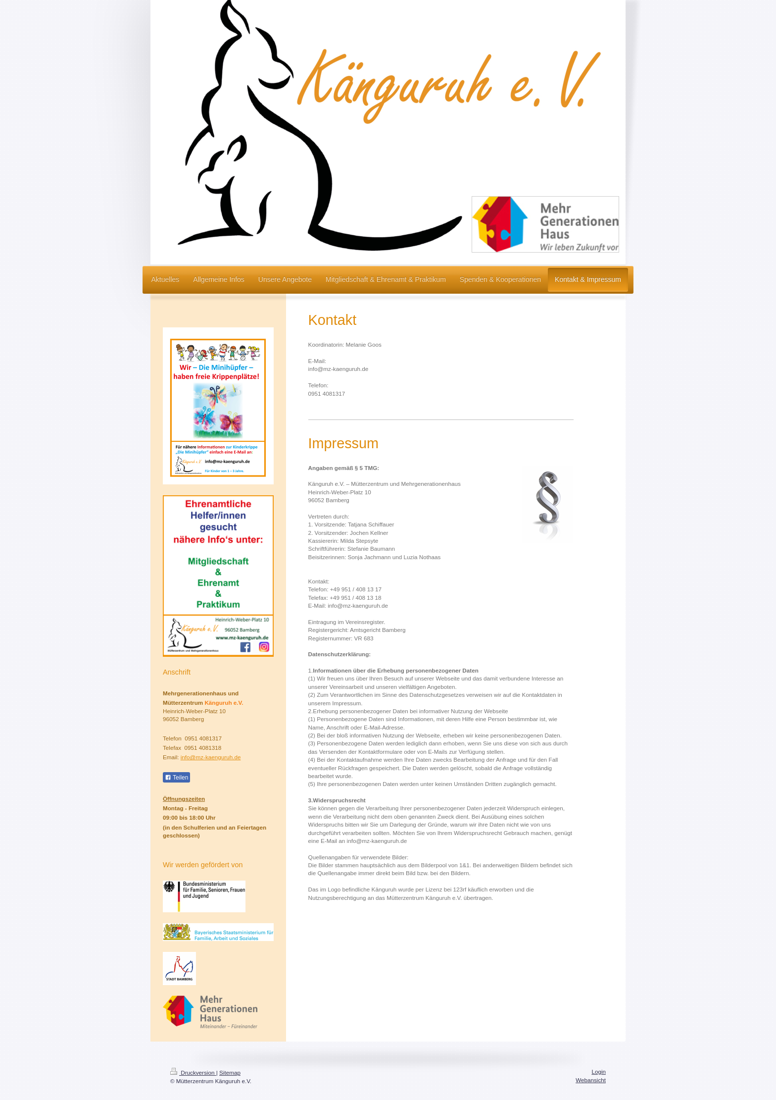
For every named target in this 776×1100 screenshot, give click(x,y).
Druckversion (193, 1072)
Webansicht (591, 1080)
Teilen (176, 777)
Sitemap (230, 1072)
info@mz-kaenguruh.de (211, 757)
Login (598, 1071)
